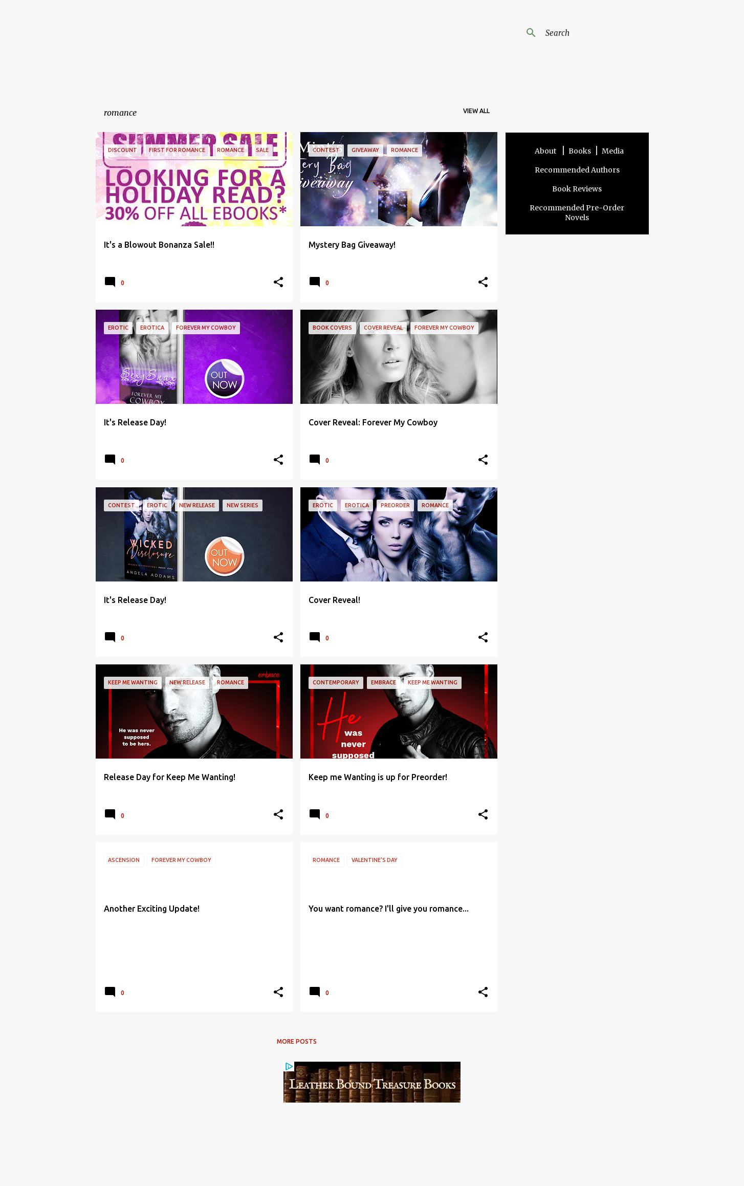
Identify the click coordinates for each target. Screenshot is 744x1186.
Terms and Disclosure (312, 1155)
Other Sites (448, 1155)
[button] (278, 283)
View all (476, 110)
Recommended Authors (577, 170)
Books (579, 151)
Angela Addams (204, 40)
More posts (297, 1041)
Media (613, 151)
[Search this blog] (595, 32)
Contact (363, 1155)
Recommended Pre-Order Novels (577, 212)
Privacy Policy (403, 1155)
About (546, 151)
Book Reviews (577, 188)
